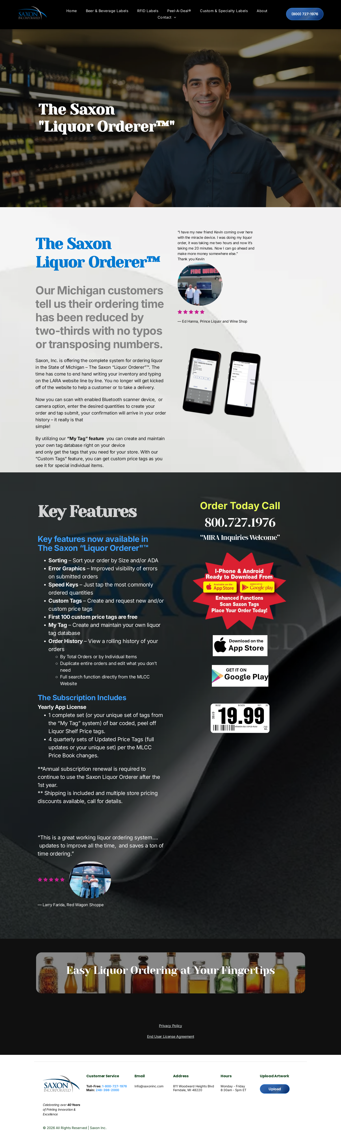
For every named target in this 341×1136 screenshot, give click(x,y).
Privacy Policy (170, 1027)
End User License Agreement (170, 1037)
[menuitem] (71, 12)
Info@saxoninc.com (149, 1087)
